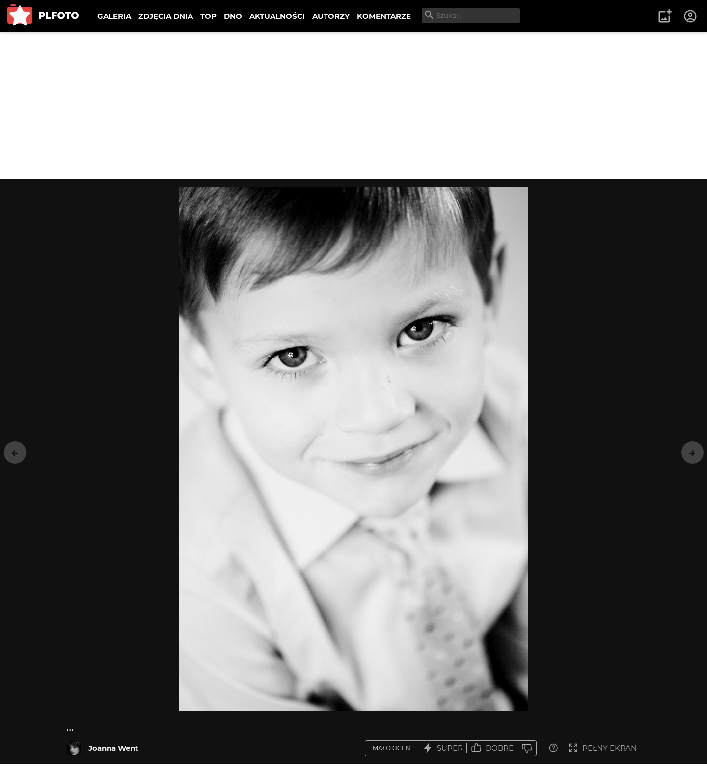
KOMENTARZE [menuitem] (384, 16)
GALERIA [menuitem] (114, 16)
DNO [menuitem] (233, 16)
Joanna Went (113, 748)
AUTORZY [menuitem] (331, 16)
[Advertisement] (353, 105)
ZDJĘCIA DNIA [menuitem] (165, 16)
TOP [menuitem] (208, 16)
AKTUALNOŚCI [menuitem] (277, 16)
